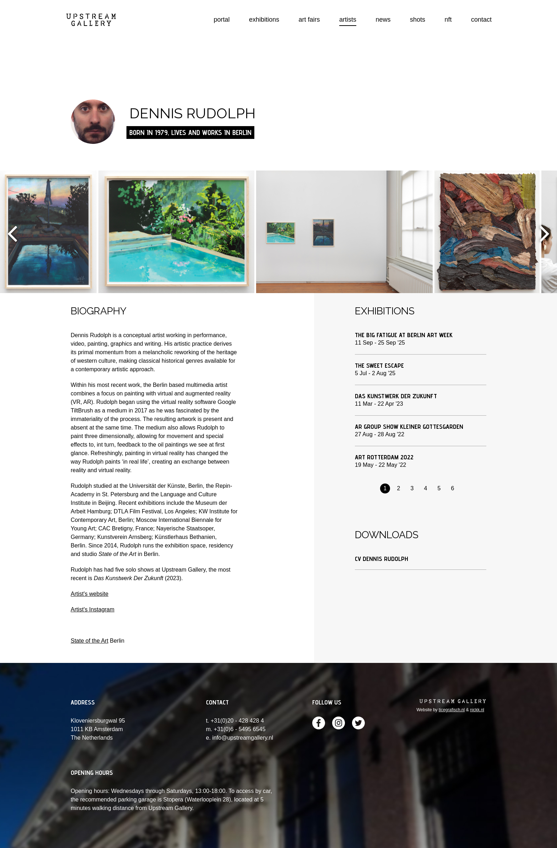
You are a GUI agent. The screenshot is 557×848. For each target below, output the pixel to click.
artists (347, 19)
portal (222, 19)
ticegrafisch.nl (452, 709)
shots (417, 19)
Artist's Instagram (92, 609)
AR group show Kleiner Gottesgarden (409, 426)
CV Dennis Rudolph (381, 558)
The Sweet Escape (379, 365)
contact (481, 19)
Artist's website (89, 594)
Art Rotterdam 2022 (384, 457)
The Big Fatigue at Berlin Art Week (404, 335)
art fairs (309, 19)
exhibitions (264, 19)
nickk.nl (477, 709)
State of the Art (89, 641)
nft (447, 19)
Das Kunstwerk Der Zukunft (396, 396)
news (383, 19)
